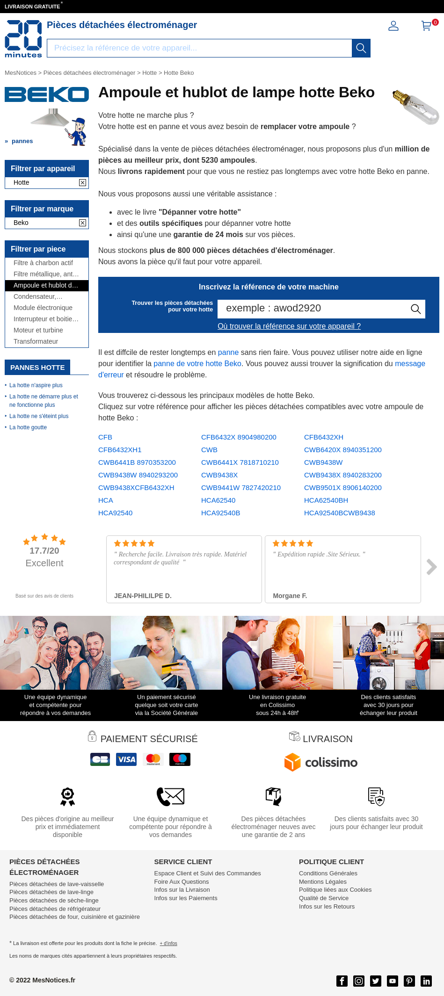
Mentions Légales (323, 881)
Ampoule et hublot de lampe (44, 285)
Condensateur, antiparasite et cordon (45, 296)
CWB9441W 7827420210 (241, 487)
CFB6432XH (323, 437)
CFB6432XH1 (120, 450)
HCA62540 (218, 500)
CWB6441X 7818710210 (240, 462)
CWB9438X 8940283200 (343, 475)
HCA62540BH (326, 500)
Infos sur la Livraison (182, 889)
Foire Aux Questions (181, 881)
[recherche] (361, 48)
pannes (22, 140)
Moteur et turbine (38, 330)
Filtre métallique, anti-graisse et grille (45, 274)
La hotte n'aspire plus (36, 385)
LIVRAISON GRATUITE (32, 6)
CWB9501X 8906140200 (343, 487)
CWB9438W (323, 462)
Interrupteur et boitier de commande (44, 319)
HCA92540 (115, 513)
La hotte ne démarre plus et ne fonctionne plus (43, 400)
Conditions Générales (328, 873)
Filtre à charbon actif (43, 263)
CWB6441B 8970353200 (137, 462)
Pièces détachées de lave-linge (51, 891)
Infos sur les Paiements (186, 898)
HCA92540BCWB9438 (339, 513)
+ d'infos (168, 943)
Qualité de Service (324, 898)
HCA (105, 500)
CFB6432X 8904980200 (239, 437)
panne (228, 352)
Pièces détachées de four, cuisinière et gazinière (74, 916)
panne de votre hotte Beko (197, 364)
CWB (209, 450)
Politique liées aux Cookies (335, 889)
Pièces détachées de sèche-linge (54, 900)
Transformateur (36, 341)
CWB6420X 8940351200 (343, 450)
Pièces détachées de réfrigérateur (55, 908)
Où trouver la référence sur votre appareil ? (289, 326)
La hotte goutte (28, 427)
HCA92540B (220, 513)
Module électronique (43, 307)
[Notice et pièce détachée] (23, 39)
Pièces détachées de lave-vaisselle (56, 884)
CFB (105, 437)
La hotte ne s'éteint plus (38, 416)
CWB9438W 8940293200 (138, 475)
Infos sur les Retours (327, 906)
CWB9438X (219, 475)
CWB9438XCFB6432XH (136, 487)
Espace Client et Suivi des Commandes (207, 873)
